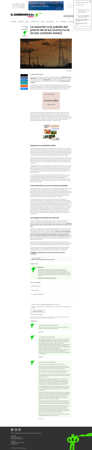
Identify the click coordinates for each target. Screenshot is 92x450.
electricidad (34, 259)
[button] (26, 15)
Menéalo (24, 86)
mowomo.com (23, 448)
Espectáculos (34, 21)
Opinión (20, 21)
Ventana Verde (24, 29)
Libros (27, 21)
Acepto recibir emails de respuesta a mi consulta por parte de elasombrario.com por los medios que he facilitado (84, 430)
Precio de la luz (49, 259)
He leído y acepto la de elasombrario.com (45, 304)
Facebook (25, 77)
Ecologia (13, 21)
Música (43, 21)
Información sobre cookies (17, 438)
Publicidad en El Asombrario (17, 442)
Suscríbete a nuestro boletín (82, 421)
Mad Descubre (72, 21)
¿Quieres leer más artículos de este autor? (47, 278)
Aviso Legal (13, 436)
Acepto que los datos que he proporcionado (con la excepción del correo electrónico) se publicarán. (50, 307)
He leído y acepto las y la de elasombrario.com (84, 435)
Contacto (13, 441)
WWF (54, 259)
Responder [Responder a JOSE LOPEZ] (41, 357)
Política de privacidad (16, 437)
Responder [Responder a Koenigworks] (41, 418)
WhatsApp (25, 83)
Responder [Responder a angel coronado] (41, 332)
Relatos (79, 21)
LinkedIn (25, 80)
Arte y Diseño (50, 21)
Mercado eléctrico (41, 259)
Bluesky (24, 88)
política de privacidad (46, 304)
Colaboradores (14, 444)
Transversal (63, 21)
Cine (57, 21)
